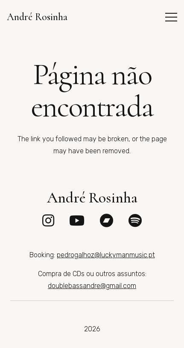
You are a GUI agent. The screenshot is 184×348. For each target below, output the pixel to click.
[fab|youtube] (77, 220)
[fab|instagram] (48, 220)
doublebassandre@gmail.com (92, 286)
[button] (171, 17)
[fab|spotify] (135, 220)
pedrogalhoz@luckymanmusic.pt (106, 255)
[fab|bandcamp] (107, 220)
